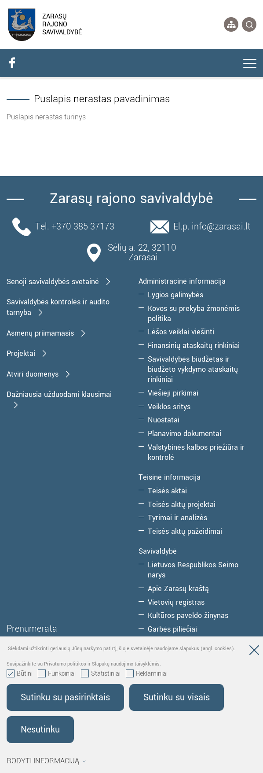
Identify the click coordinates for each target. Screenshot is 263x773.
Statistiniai (101, 673)
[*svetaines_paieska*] (249, 24)
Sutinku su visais (176, 697)
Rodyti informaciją (46, 761)
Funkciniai (57, 673)
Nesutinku (40, 729)
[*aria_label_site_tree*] (231, 24)
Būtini (20, 673)
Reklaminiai (147, 673)
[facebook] (12, 63)
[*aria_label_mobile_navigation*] (249, 64)
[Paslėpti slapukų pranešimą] (254, 651)
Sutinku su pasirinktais (65, 697)
